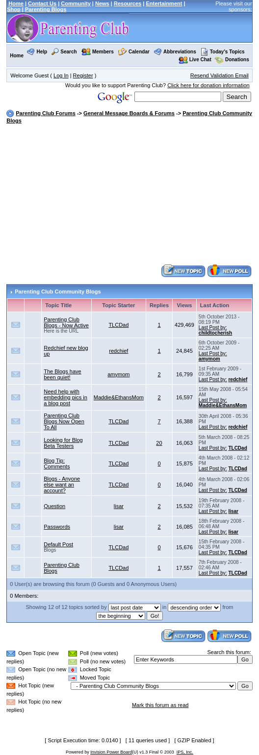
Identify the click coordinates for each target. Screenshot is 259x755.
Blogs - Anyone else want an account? (62, 484)
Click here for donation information (208, 85)
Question (54, 506)
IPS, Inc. (185, 752)
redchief (118, 351)
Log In (61, 75)
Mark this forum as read (160, 705)
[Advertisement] (132, 195)
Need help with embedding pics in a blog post (65, 397)
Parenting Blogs (45, 9)
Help (41, 51)
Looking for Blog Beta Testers (63, 443)
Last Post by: (213, 327)
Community (76, 3)
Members (103, 51)
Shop (14, 9)
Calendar (139, 51)
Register (83, 75)
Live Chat (200, 59)
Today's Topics (223, 51)
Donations (237, 59)
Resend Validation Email (219, 75)
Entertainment (164, 3)
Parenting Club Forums (46, 113)
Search (68, 51)
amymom (209, 359)
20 (159, 443)
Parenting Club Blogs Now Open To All (64, 421)
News (102, 3)
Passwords (57, 527)
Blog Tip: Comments (57, 463)
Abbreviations (179, 51)
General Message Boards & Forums (129, 113)
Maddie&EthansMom (119, 397)
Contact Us (42, 3)
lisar (119, 506)
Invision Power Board (111, 752)
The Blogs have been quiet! (62, 374)
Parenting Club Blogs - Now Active (66, 322)
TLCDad (118, 325)
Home (16, 3)
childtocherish (215, 333)
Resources (127, 3)
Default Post (58, 544)
